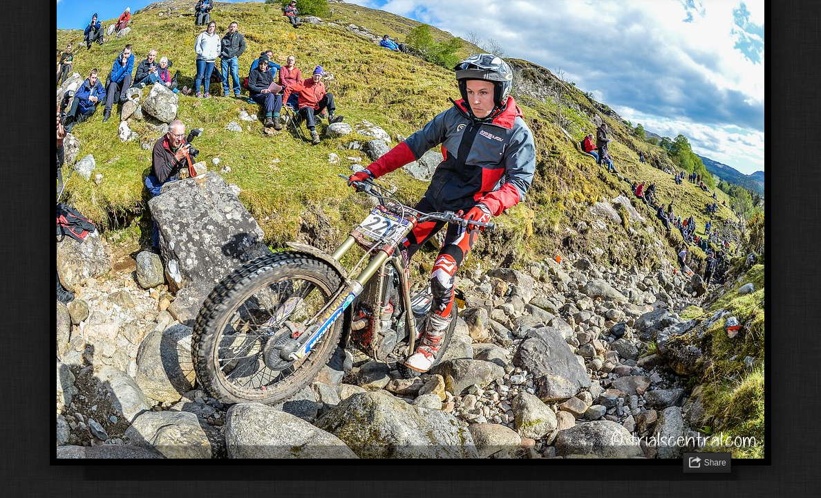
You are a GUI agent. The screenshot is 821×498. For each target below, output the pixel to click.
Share (715, 463)
